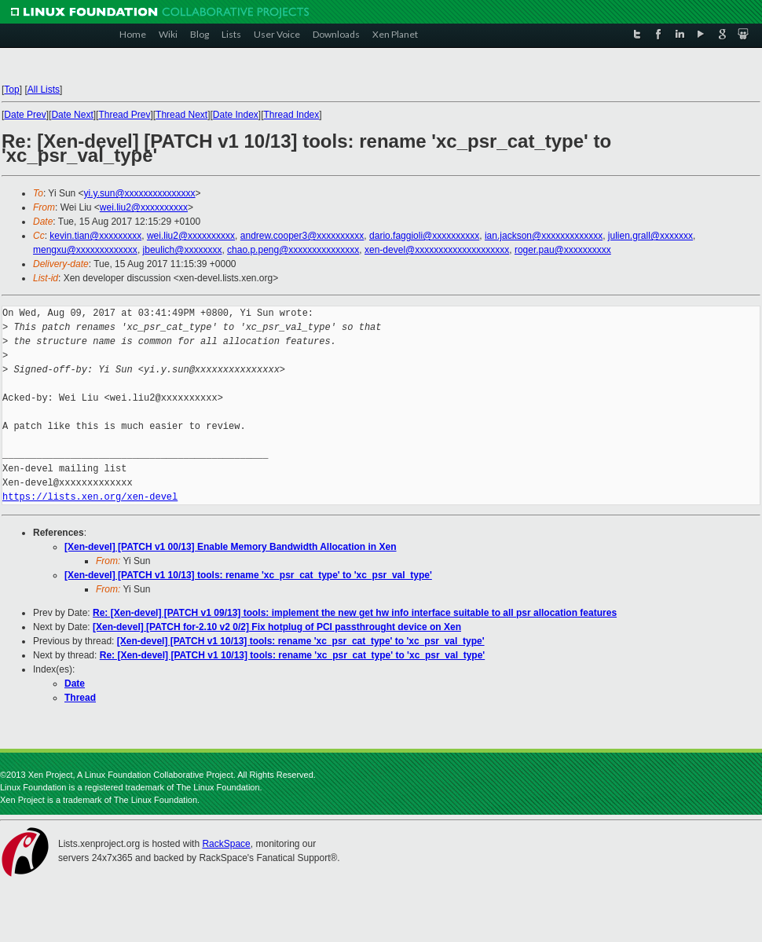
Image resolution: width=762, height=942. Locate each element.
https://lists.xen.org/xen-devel (90, 497)
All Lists (43, 89)
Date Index (235, 114)
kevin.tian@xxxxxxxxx (95, 235)
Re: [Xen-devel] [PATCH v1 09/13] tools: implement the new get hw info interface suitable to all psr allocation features (355, 612)
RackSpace (226, 843)
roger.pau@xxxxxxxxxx (563, 249)
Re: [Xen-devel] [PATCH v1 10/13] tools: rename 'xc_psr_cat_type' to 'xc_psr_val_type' (292, 655)
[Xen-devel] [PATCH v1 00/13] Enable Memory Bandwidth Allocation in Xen (230, 546)
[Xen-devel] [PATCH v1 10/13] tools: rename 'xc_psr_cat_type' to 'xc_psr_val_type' (248, 575)
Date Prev (25, 114)
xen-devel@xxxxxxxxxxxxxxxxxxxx (437, 249)
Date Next (72, 114)
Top (11, 89)
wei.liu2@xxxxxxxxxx (144, 207)
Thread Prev (124, 114)
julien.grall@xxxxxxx (650, 235)
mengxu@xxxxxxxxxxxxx (85, 249)
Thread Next (181, 114)
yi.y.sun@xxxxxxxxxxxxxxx (140, 193)
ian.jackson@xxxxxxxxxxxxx (544, 235)
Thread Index (292, 114)
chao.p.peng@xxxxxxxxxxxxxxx (293, 249)
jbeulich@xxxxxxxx (182, 249)
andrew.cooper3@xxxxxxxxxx (302, 235)
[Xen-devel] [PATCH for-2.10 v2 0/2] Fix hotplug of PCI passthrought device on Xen (277, 626)
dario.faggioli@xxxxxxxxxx (424, 235)
